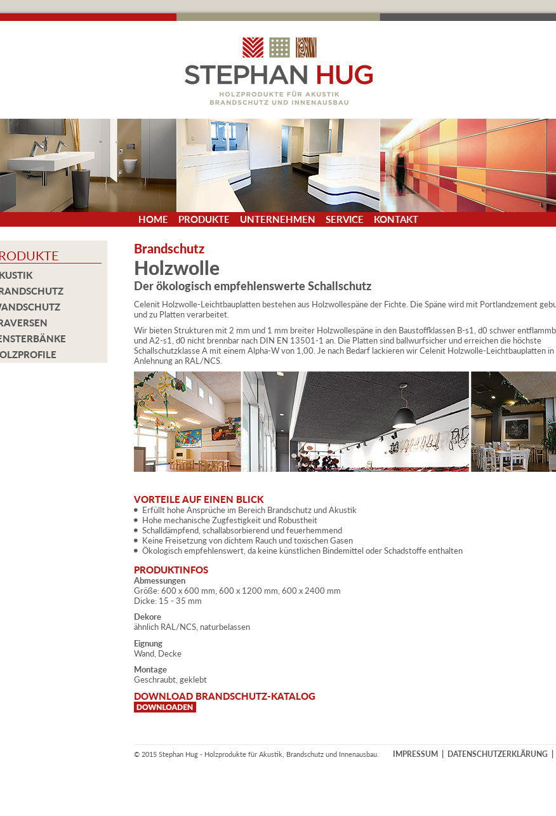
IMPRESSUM (415, 754)
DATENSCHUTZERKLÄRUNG (497, 754)
